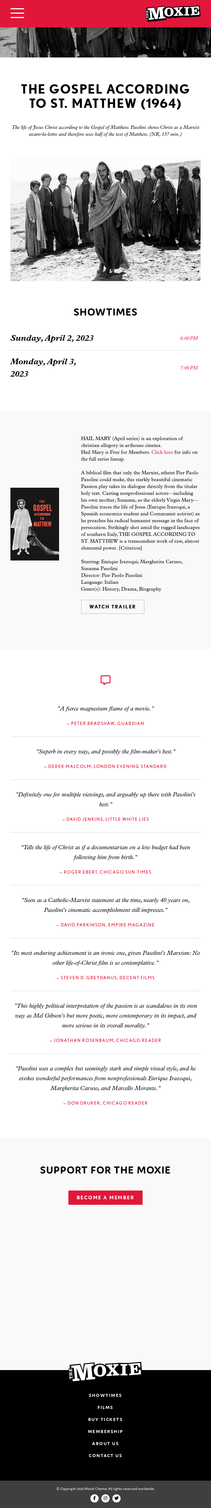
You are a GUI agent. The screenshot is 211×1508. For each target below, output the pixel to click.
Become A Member (106, 1197)
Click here (162, 452)
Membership (105, 1431)
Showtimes (105, 1395)
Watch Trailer (112, 606)
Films (105, 1407)
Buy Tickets (105, 1419)
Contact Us (105, 1455)
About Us (105, 1443)
